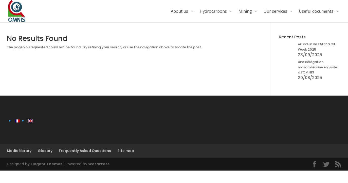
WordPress (98, 163)
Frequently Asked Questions (85, 150)
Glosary (45, 150)
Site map (125, 150)
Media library (19, 150)
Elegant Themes (46, 163)
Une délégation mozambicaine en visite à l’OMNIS (317, 67)
